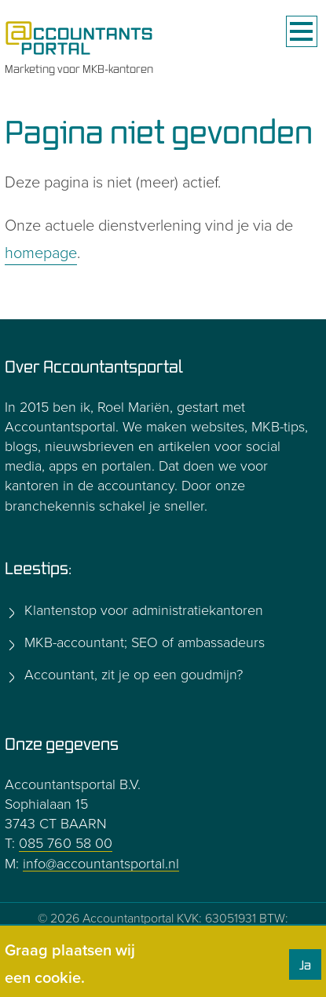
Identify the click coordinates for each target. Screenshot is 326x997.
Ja (305, 964)
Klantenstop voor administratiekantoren (141, 610)
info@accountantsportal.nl (101, 863)
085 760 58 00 (65, 843)
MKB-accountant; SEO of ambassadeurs (142, 642)
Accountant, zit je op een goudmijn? (131, 674)
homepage (41, 253)
